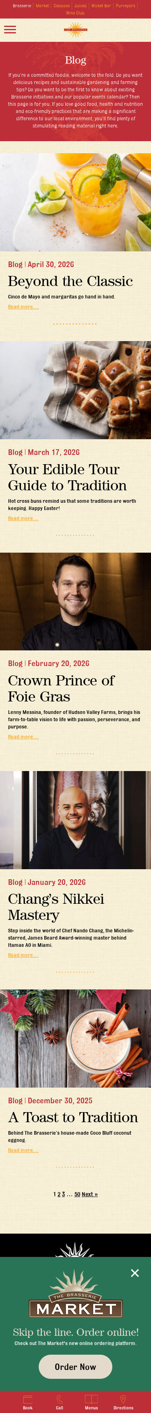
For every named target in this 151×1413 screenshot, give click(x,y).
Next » (90, 1194)
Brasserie (22, 5)
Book (28, 1402)
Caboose (62, 5)
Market (42, 5)
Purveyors (125, 5)
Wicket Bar (101, 5)
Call (60, 1402)
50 (77, 1194)
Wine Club (75, 12)
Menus (91, 1402)
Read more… (23, 306)
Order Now (75, 1367)
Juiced (80, 5)
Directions (123, 1402)
